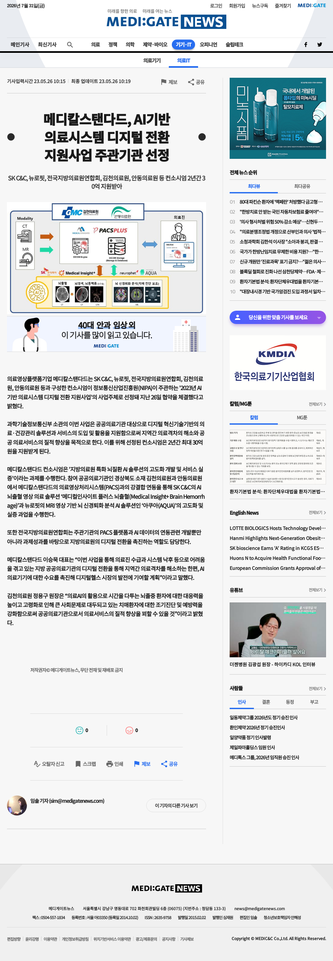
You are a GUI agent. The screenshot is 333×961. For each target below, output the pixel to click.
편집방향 (13, 939)
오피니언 (208, 44)
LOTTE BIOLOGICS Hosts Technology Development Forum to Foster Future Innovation (278, 528)
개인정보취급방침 (75, 939)
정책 (112, 44)
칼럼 (254, 417)
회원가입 (237, 5)
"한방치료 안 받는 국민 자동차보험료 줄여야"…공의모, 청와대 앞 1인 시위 (283, 211)
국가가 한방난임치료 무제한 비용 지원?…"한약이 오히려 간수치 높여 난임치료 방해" (283, 251)
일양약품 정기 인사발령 (250, 737)
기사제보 (186, 939)
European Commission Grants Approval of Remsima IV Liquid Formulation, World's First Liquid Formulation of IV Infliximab (278, 568)
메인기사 (20, 44)
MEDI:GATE (312, 5)
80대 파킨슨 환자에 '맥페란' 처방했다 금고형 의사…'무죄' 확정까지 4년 (283, 201)
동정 (290, 701)
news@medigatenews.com (259, 908)
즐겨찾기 (283, 5)
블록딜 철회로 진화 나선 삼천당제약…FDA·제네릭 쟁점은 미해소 (283, 271)
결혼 (266, 701)
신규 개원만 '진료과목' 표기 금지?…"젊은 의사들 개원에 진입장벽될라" (283, 261)
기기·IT (183, 44)
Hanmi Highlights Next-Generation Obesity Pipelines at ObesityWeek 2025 (278, 538)
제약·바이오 (155, 44)
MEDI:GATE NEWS (166, 19)
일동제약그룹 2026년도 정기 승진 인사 (263, 717)
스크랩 (89, 763)
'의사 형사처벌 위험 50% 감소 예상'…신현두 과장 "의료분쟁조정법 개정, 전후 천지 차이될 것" (283, 221)
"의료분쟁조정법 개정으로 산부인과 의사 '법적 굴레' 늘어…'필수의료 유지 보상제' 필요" (283, 231)
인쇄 (118, 763)
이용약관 (50, 939)
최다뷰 (254, 186)
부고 (314, 701)
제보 (172, 81)
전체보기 (315, 404)
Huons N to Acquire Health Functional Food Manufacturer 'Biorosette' (278, 558)
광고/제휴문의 (146, 939)
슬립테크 (234, 44)
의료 (95, 44)
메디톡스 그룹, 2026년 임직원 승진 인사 (264, 757)
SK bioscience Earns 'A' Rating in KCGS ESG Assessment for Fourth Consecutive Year (278, 548)
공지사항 (168, 939)
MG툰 (302, 417)
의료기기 (152, 60)
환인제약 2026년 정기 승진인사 (257, 727)
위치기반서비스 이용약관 (112, 939)
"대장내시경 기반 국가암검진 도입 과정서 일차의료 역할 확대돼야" (283, 291)
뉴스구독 (260, 5)
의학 (130, 44)
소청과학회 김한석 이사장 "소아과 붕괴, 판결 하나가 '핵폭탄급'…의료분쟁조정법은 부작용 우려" (283, 241)
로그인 (216, 5)
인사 (242, 701)
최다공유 (302, 186)
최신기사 (47, 44)
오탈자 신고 (53, 763)
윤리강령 (32, 939)
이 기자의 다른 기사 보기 (176, 805)
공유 (200, 81)
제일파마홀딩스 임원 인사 (252, 747)
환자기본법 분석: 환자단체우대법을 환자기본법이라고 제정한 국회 (283, 281)
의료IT (183, 60)
